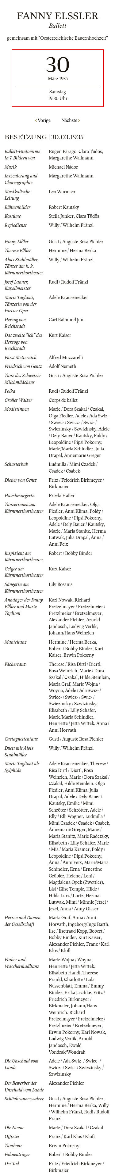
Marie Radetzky (92, 836)
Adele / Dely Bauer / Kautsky (76, 524)
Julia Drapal (77, 537)
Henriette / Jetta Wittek (71, 723)
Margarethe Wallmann (71, 157)
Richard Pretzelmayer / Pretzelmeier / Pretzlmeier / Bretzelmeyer (77, 607)
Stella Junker (61, 216)
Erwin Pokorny (78, 655)
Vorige (43, 120)
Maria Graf (59, 684)
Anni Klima (76, 511)
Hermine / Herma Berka (72, 250)
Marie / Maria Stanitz (69, 531)
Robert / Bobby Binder (70, 553)
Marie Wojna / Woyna (70, 959)
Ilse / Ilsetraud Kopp (68, 931)
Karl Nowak (60, 600)
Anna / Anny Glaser (79, 908)
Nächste (70, 120)
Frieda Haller (62, 495)
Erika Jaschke (77, 992)
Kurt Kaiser (60, 335)
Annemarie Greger (82, 455)
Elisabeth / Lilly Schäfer (72, 710)
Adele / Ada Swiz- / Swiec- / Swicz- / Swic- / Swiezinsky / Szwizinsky (79, 422)
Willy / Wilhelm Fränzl (71, 225)
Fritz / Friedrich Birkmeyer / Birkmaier (77, 999)
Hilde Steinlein (94, 677)
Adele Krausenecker (68, 297)
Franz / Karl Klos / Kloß (71, 1136)
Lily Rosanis (60, 584)
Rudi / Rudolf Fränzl (68, 282)
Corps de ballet (63, 400)
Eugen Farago (62, 151)
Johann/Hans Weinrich (71, 632)
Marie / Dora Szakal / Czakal (76, 409)
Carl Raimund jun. (67, 319)
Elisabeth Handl (64, 972)
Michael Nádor (63, 167)
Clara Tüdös (90, 151)
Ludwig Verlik (83, 626)
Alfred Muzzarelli (66, 357)
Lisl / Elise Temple (66, 889)
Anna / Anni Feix (65, 862)
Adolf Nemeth (62, 366)
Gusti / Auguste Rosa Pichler (76, 241)
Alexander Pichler (66, 619)
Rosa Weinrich (63, 670)
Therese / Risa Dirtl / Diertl (74, 664)
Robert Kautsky (64, 207)
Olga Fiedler (61, 415)
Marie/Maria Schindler (71, 448)
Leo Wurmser (62, 191)
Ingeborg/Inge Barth (88, 924)
